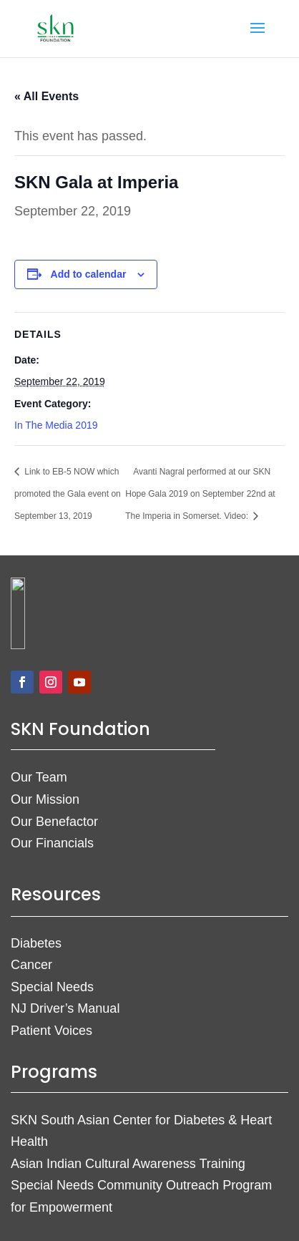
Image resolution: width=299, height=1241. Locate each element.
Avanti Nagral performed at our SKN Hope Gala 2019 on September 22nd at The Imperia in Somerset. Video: (200, 494)
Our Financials (52, 843)
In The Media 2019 (56, 425)
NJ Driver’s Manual (65, 1008)
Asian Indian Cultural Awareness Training (128, 1164)
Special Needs (52, 987)
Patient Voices (51, 1030)
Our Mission (45, 799)
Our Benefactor (54, 821)
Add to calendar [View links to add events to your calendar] (89, 274)
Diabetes (36, 943)
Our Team (39, 777)
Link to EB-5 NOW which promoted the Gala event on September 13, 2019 (67, 494)
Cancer (31, 965)
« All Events (46, 96)
